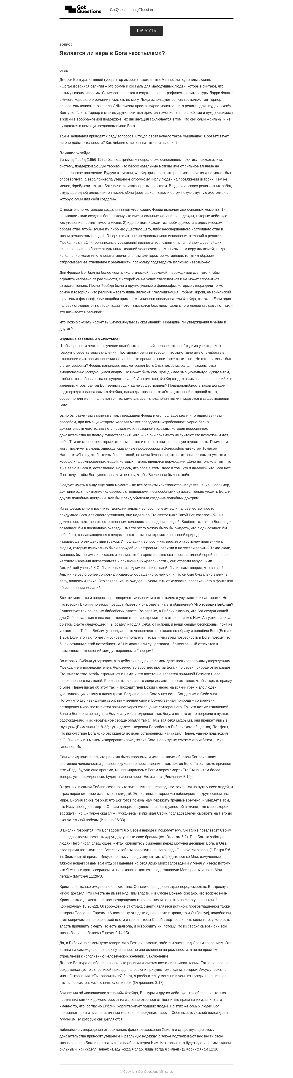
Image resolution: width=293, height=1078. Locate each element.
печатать (146, 30)
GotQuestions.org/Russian (131, 10)
